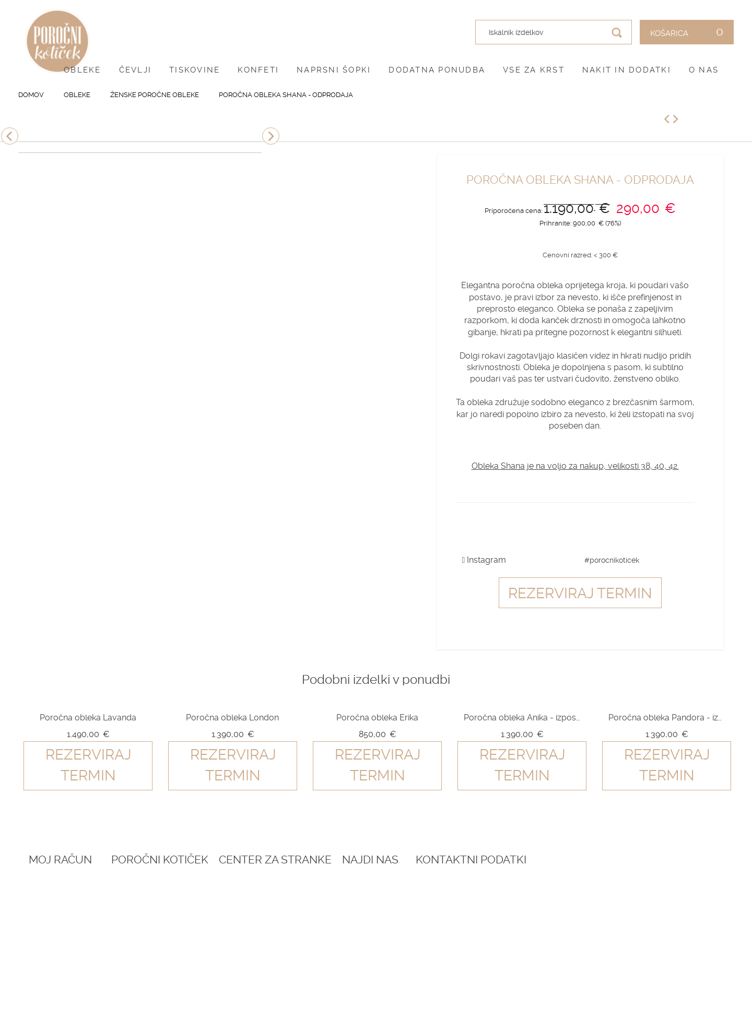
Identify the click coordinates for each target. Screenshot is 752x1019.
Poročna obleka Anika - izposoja (522, 717)
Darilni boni (188, 914)
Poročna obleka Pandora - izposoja (666, 717)
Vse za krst (534, 70)
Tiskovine (194, 70)
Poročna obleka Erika (377, 717)
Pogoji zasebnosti (338, 914)
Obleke (82, 70)
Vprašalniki (187, 939)
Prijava (43, 888)
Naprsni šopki (334, 70)
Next (270, 136)
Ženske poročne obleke (154, 95)
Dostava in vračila (338, 927)
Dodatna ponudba (437, 70)
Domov (31, 95)
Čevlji (135, 70)
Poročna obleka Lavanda (88, 717)
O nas (704, 70)
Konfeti (258, 70)
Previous (9, 136)
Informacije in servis (343, 939)
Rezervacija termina (205, 888)
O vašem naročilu (65, 914)
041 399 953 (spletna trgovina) (623, 942)
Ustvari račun (58, 901)
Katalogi (181, 927)
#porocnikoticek (611, 560)
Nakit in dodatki (626, 70)
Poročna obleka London (232, 717)
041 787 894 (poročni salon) (637, 953)
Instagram (484, 560)
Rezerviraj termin (580, 593)
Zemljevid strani (63, 927)
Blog (174, 901)
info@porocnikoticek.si (631, 966)
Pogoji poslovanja (339, 901)
